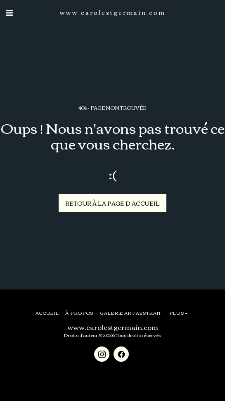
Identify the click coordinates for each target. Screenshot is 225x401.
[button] (9, 11)
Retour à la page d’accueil (112, 203)
